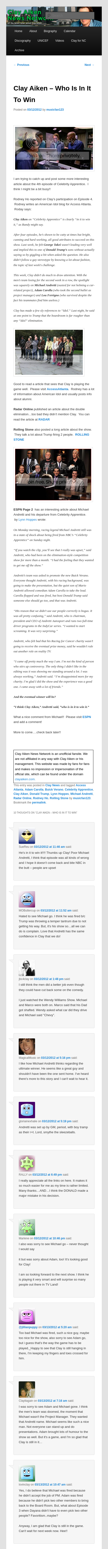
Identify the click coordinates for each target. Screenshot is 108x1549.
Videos (59, 40)
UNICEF (43, 40)
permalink (39, 802)
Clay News (52, 785)
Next (89, 65)
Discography (23, 40)
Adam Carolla (34, 789)
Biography (50, 31)
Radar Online (22, 798)
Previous (21, 65)
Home (18, 31)
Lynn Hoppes (27, 519)
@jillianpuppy (28, 1327)
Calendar (70, 31)
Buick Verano (54, 789)
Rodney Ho (40, 798)
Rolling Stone (59, 798)
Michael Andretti (81, 794)
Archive (19, 50)
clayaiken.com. (25, 779)
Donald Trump (39, 794)
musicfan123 (55, 109)
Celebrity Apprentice (79, 789)
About (33, 31)
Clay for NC (78, 40)
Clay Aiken (20, 794)
